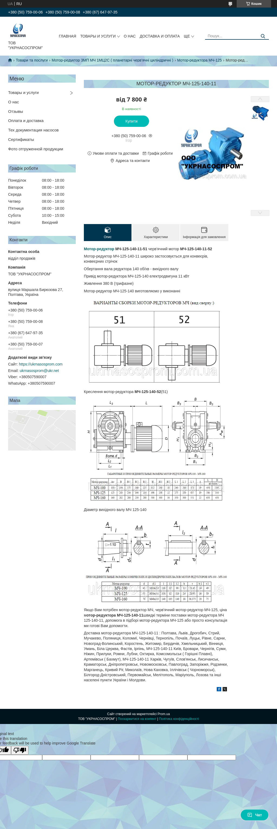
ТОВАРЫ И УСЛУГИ (98, 36)
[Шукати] (263, 36)
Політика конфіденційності (179, 719)
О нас (13, 102)
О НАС (130, 36)
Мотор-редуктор (99, 249)
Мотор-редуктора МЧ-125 (199, 60)
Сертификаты (21, 139)
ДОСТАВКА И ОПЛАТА (160, 36)
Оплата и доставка (26, 120)
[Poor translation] (19, 750)
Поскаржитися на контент (137, 719)
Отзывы (15, 111)
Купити (132, 121)
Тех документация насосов (33, 130)
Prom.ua (164, 714)
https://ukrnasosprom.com (40, 364)
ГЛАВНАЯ (67, 36)
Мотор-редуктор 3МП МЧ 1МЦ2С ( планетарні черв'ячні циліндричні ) (112, 60)
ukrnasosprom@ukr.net (39, 370)
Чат (254, 815)
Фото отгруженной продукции (35, 149)
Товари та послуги (32, 60)
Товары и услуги (23, 92)
